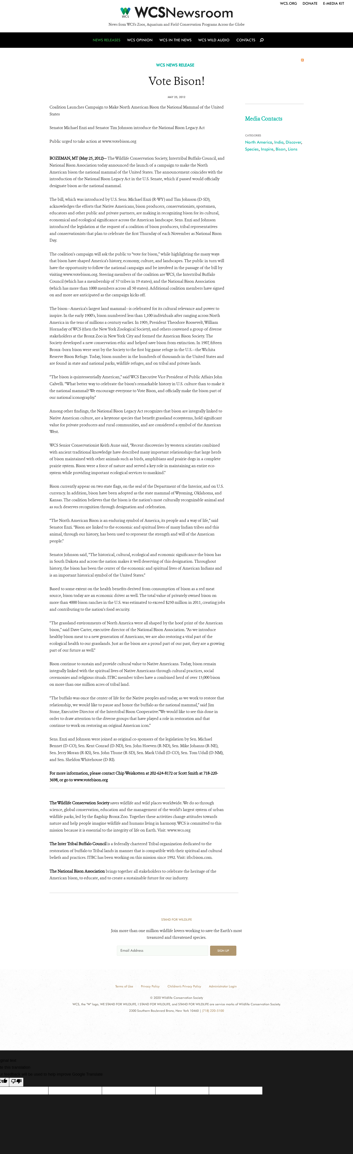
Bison (281, 149)
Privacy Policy (150, 986)
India (278, 142)
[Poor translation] (16, 1082)
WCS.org (288, 3)
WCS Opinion (140, 41)
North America (258, 142)
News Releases (107, 41)
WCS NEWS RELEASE (175, 65)
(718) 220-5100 (213, 1010)
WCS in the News (176, 41)
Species (252, 149)
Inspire (267, 149)
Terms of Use (124, 986)
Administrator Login (223, 986)
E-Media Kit (333, 3)
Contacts (245, 41)
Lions (292, 149)
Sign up (223, 950)
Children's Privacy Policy (184, 986)
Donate (310, 3)
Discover (293, 142)
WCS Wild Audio (213, 41)
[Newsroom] (176, 14)
